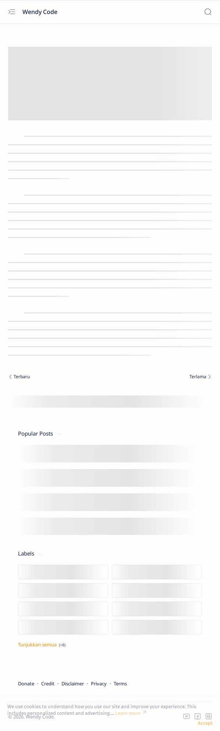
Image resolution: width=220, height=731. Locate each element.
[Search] (207, 12)
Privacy (99, 683)
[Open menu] (11, 12)
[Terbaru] (57, 377)
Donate (26, 683)
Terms (120, 683)
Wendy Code (40, 12)
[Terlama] (163, 377)
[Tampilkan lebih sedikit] (41, 644)
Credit (47, 683)
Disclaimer (72, 683)
